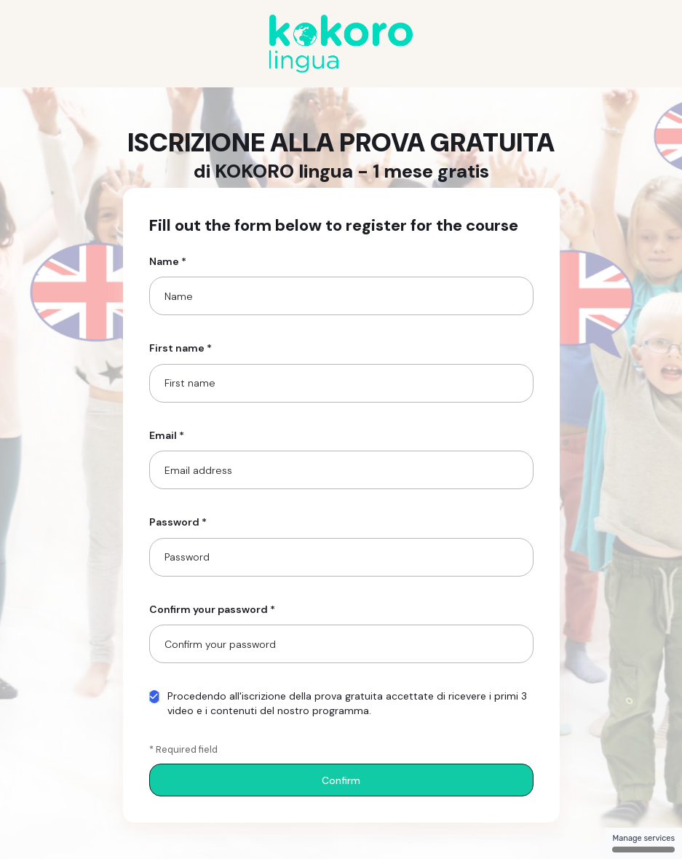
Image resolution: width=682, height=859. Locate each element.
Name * (167, 261)
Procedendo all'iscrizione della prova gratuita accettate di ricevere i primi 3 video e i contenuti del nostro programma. (338, 703)
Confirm (341, 780)
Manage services (643, 843)
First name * (180, 348)
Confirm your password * (212, 609)
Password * (178, 522)
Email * (166, 435)
